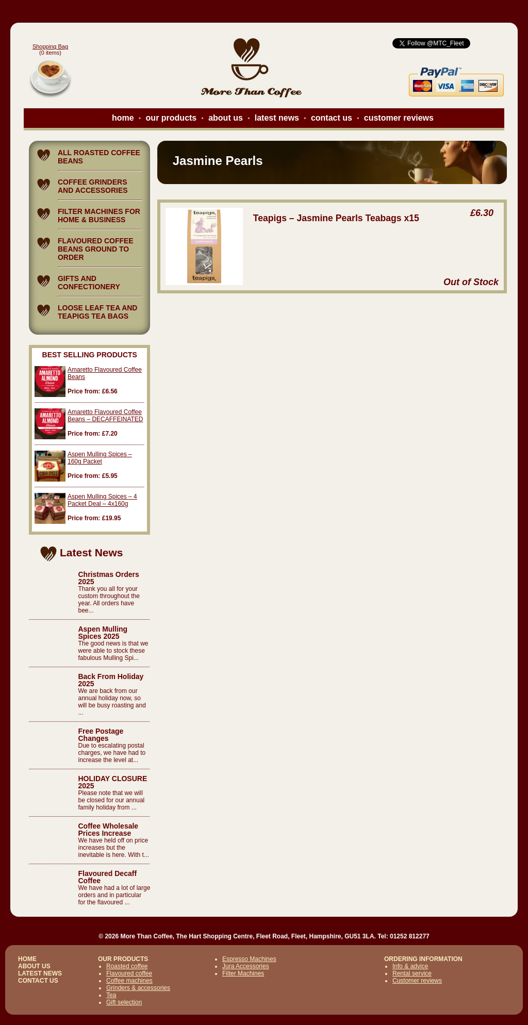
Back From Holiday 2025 (110, 680)
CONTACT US (38, 980)
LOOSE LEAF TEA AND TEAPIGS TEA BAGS (98, 312)
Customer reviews (417, 980)
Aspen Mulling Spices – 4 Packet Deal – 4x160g (102, 500)
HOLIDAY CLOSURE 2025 (112, 782)
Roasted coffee (127, 966)
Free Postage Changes (100, 734)
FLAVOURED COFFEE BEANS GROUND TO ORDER (96, 249)
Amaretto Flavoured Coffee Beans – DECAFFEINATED (105, 415)
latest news (277, 117)
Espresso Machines (249, 959)
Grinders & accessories (138, 987)
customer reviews (399, 117)
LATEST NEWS (40, 973)
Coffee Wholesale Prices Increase (108, 829)
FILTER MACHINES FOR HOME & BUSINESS (99, 215)
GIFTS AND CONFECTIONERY (89, 282)
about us (225, 117)
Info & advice (410, 966)
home (123, 117)
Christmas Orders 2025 (108, 578)
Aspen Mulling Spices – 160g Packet (100, 458)
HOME (27, 959)
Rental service (412, 973)
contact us (331, 117)
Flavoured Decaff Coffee (107, 877)
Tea (111, 995)
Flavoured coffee (129, 973)
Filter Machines (243, 973)
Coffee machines (129, 980)
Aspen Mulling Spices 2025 (102, 632)
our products (171, 117)
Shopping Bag (50, 46)
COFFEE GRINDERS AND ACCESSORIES (93, 186)
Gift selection (124, 1002)
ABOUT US (34, 966)
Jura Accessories (245, 966)
